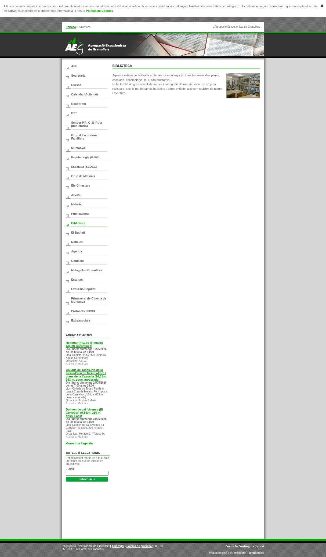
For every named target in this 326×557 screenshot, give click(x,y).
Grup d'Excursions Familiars (84, 137)
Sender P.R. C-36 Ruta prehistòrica (86, 124)
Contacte (77, 260)
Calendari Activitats (85, 94)
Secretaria (78, 75)
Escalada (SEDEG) (84, 166)
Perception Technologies (248, 552)
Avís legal (118, 546)
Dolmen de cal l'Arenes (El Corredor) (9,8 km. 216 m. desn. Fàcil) (84, 412)
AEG (74, 66)
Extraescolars (80, 320)
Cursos (76, 85)
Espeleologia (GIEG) (85, 157)
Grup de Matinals (83, 176)
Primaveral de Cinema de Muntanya (88, 300)
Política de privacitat (139, 546)
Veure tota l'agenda (79, 443)
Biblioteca (78, 223)
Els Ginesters (80, 185)
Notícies (77, 242)
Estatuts (77, 279)
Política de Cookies (99, 10)
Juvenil (76, 195)
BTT (74, 113)
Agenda (76, 251)
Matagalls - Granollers (86, 270)
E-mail (70, 468)
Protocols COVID (83, 311)
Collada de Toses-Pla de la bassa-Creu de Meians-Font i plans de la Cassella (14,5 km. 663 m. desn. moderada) (86, 374)
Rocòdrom (78, 103)
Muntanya (78, 147)
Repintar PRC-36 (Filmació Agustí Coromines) (84, 344)
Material (76, 204)
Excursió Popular (83, 289)
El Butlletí (78, 232)
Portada (71, 27)
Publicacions (80, 213)
